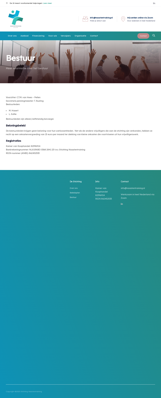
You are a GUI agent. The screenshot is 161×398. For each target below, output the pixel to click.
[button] (153, 35)
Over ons (74, 188)
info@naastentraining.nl (133, 188)
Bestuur (73, 197)
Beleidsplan (75, 193)
